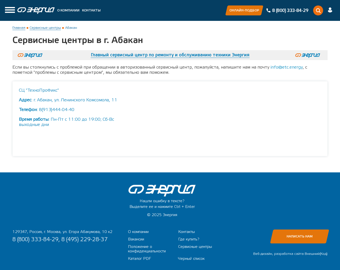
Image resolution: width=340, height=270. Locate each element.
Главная (18, 28)
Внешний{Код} (316, 254)
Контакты (91, 10)
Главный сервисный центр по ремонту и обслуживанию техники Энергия (170, 55)
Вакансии (136, 239)
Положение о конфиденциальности (147, 248)
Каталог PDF (139, 258)
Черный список (191, 258)
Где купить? (188, 239)
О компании (68, 10)
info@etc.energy (287, 67)
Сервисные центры (45, 28)
